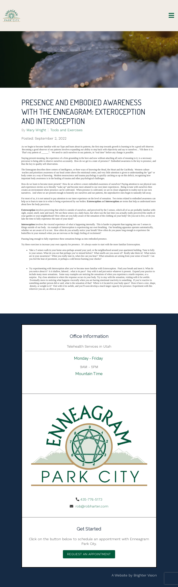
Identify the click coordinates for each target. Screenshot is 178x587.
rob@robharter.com (91, 506)
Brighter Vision (145, 575)
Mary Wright (36, 130)
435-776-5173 (91, 499)
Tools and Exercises (66, 130)
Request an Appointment (89, 554)
